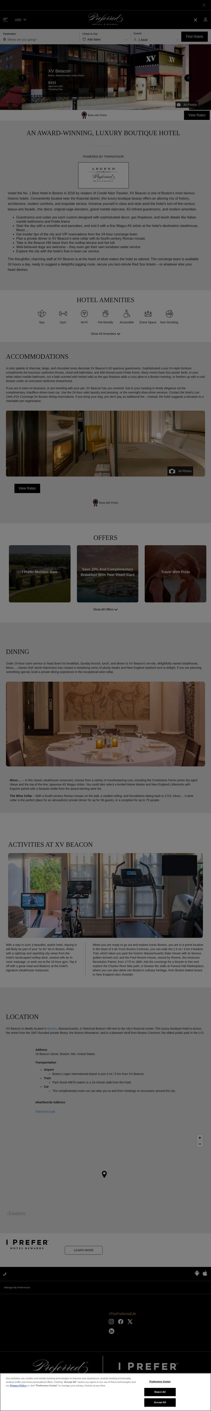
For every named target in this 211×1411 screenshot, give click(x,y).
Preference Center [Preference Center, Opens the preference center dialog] (160, 1382)
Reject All (160, 1393)
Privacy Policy (18, 1386)
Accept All (160, 1403)
